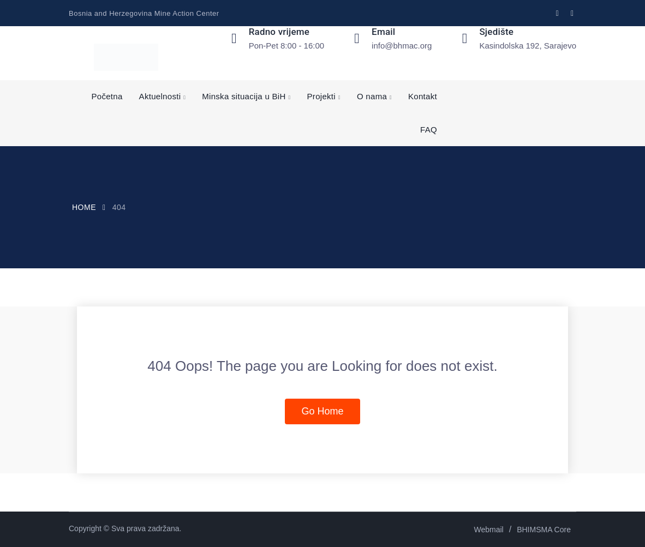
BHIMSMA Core (544, 529)
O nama (372, 96)
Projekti (321, 96)
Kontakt (422, 96)
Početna (106, 96)
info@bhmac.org (402, 45)
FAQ (428, 129)
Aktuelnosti (160, 96)
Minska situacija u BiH (243, 96)
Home (84, 207)
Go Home (322, 411)
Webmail (489, 529)
